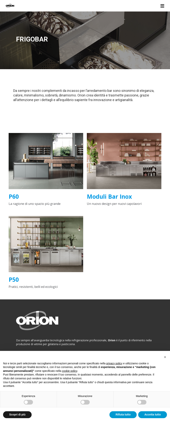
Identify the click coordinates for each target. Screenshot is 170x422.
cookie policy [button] (69, 370)
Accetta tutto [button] (152, 414)
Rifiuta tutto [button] (123, 414)
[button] (165, 357)
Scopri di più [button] (17, 414)
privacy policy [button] (114, 363)
